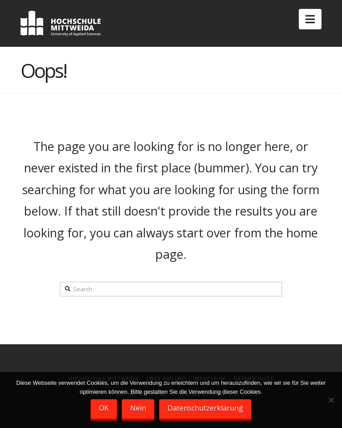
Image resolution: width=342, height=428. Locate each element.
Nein (138, 408)
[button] (310, 19)
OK (104, 408)
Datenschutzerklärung (205, 408)
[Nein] (330, 399)
